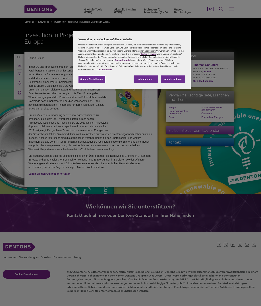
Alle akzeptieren (173, 79)
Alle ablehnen (145, 79)
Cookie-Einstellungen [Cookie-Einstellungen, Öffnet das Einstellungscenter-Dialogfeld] (91, 79)
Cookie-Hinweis (148, 54)
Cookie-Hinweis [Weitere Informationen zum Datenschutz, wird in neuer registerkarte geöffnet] (104, 69)
